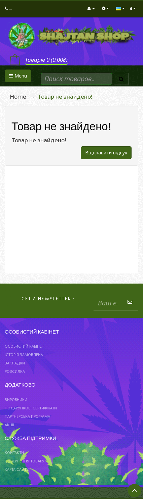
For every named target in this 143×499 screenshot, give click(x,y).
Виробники (16, 399)
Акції (9, 424)
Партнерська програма (27, 416)
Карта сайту (17, 469)
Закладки (15, 362)
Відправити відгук (106, 152)
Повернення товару (24, 460)
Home (18, 96)
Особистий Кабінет (24, 346)
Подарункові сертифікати (31, 407)
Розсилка (15, 371)
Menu (18, 75)
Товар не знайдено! (65, 96)
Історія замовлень (24, 354)
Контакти (14, 452)
